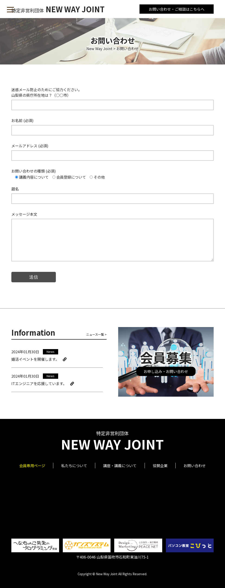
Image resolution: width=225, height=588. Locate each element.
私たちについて (74, 465)
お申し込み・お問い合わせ (166, 371)
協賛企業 (160, 465)
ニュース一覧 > (96, 334)
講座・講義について (119, 465)
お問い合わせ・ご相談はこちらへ (176, 9)
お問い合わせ (195, 465)
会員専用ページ (32, 465)
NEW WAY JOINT (58, 9)
